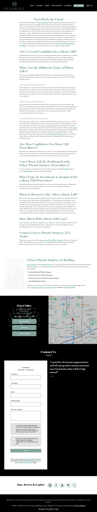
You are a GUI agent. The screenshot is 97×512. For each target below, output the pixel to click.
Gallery (39, 5)
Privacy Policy (24, 429)
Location (67, 5)
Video (47, 5)
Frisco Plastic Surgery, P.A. (58, 134)
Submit (26, 448)
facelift (66, 169)
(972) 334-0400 (23, 285)
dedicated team (26, 265)
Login (57, 506)
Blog (32, 5)
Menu (89, 5)
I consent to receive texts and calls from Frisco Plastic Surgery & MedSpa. (27, 426)
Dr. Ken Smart (43, 23)
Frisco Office (24, 303)
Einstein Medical (80, 503)
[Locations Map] (72, 317)
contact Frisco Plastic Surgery (53, 240)
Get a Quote (78, 5)
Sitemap (41, 506)
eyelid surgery (27, 171)
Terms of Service (27, 460)
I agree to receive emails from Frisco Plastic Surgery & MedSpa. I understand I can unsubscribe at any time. (27, 438)
